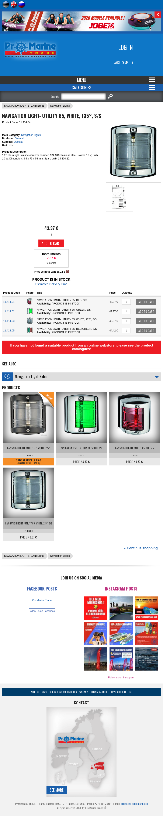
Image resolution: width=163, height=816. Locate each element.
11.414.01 (8, 301)
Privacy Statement (99, 691)
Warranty (83, 691)
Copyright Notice (118, 691)
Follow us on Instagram (121, 677)
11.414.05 (8, 330)
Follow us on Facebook (42, 611)
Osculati (19, 138)
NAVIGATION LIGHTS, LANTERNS (24, 105)
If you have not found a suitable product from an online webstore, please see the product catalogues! (81, 347)
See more (56, 790)
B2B (130, 691)
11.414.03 (8, 321)
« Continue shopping (141, 548)
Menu (81, 80)
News (44, 691)
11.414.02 (8, 311)
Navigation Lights (60, 105)
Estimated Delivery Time (51, 284)
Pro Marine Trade (42, 600)
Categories (81, 87)
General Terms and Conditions (63, 691)
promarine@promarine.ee (134, 803)
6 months (51, 263)
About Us (35, 691)
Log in (125, 47)
